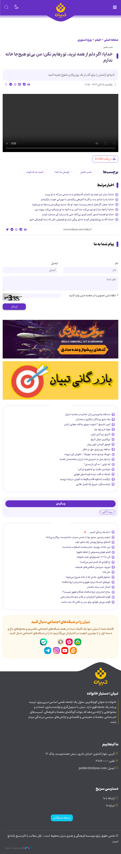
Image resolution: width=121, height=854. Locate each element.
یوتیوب (64, 650)
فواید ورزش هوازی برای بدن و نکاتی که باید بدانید (85, 602)
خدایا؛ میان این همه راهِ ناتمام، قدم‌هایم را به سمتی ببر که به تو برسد (79, 194)
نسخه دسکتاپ (62, 818)
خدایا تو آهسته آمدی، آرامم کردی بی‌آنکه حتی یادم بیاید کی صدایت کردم (78, 214)
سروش (52, 642)
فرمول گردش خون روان (98, 444)
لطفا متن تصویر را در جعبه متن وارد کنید (93, 295)
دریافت (105, 159)
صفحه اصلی (111, 39)
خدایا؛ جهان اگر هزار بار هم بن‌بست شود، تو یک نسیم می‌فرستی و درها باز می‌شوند (73, 204)
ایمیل (54, 263)
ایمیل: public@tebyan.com (97, 768)
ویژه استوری (85, 39)
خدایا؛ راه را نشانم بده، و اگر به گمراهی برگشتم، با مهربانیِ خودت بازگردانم (77, 199)
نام (116, 263)
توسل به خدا (62, 172)
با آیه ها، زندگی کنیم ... (98, 532)
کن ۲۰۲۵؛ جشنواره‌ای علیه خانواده (93, 557)
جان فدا (106, 572)
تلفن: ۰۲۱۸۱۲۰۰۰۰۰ (105, 761)
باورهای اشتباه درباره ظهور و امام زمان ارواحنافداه (86, 582)
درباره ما (110, 805)
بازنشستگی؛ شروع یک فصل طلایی (93, 484)
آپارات (69, 642)
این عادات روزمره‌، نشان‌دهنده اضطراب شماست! (86, 547)
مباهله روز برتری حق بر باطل (96, 449)
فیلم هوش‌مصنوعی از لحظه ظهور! (93, 552)
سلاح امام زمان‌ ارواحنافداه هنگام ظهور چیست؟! (86, 592)
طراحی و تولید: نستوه (18, 848)
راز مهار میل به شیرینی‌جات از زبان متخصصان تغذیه (85, 459)
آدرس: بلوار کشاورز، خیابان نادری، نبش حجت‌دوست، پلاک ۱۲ (80, 754)
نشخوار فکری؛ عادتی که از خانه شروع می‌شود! (88, 577)
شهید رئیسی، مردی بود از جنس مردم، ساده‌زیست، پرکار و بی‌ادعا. (77, 537)
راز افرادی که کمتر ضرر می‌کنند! (95, 562)
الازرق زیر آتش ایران (100, 434)
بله (43, 642)
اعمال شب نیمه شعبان (98, 587)
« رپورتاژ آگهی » (107, 512)
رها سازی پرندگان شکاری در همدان (93, 419)
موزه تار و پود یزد (102, 429)
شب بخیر (108, 47)
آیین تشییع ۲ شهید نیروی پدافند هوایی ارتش (87, 424)
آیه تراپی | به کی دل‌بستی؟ (97, 464)
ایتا (73, 650)
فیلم (98, 39)
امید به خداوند (34, 172)
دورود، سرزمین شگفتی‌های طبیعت (92, 567)
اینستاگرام (56, 650)
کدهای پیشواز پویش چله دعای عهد (92, 542)
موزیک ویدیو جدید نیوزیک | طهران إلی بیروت (87, 454)
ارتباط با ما (109, 798)
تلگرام (47, 650)
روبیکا (60, 642)
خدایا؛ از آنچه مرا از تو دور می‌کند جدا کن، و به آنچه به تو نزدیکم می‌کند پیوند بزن (74, 209)
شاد (77, 642)
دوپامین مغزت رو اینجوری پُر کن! (94, 469)
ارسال (14, 306)
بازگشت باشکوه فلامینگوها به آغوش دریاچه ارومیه (85, 479)
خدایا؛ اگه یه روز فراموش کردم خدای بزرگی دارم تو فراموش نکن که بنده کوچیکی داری (72, 219)
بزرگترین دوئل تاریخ (100, 439)
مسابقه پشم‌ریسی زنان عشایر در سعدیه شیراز (87, 414)
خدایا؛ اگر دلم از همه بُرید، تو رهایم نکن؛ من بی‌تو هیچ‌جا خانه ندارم (59, 57)
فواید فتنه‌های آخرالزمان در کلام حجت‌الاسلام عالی (85, 597)
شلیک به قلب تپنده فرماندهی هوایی (92, 474)
